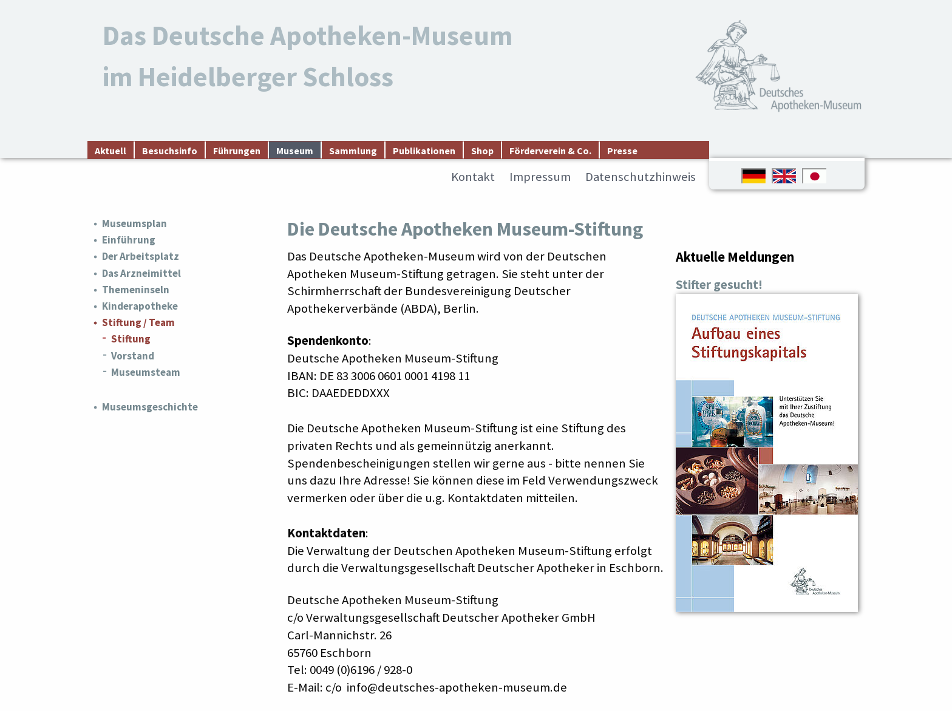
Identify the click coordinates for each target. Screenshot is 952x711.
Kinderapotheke (140, 306)
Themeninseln (135, 289)
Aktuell (110, 151)
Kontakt (473, 177)
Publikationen (424, 151)
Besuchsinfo (169, 151)
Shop (482, 151)
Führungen (236, 151)
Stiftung (131, 338)
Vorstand (132, 355)
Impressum (540, 177)
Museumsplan (134, 223)
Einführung (128, 240)
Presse (622, 151)
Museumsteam (145, 372)
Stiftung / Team (138, 322)
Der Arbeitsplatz (140, 256)
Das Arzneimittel (141, 273)
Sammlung (353, 151)
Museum (294, 151)
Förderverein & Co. (550, 151)
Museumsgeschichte (150, 406)
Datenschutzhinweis (640, 177)
